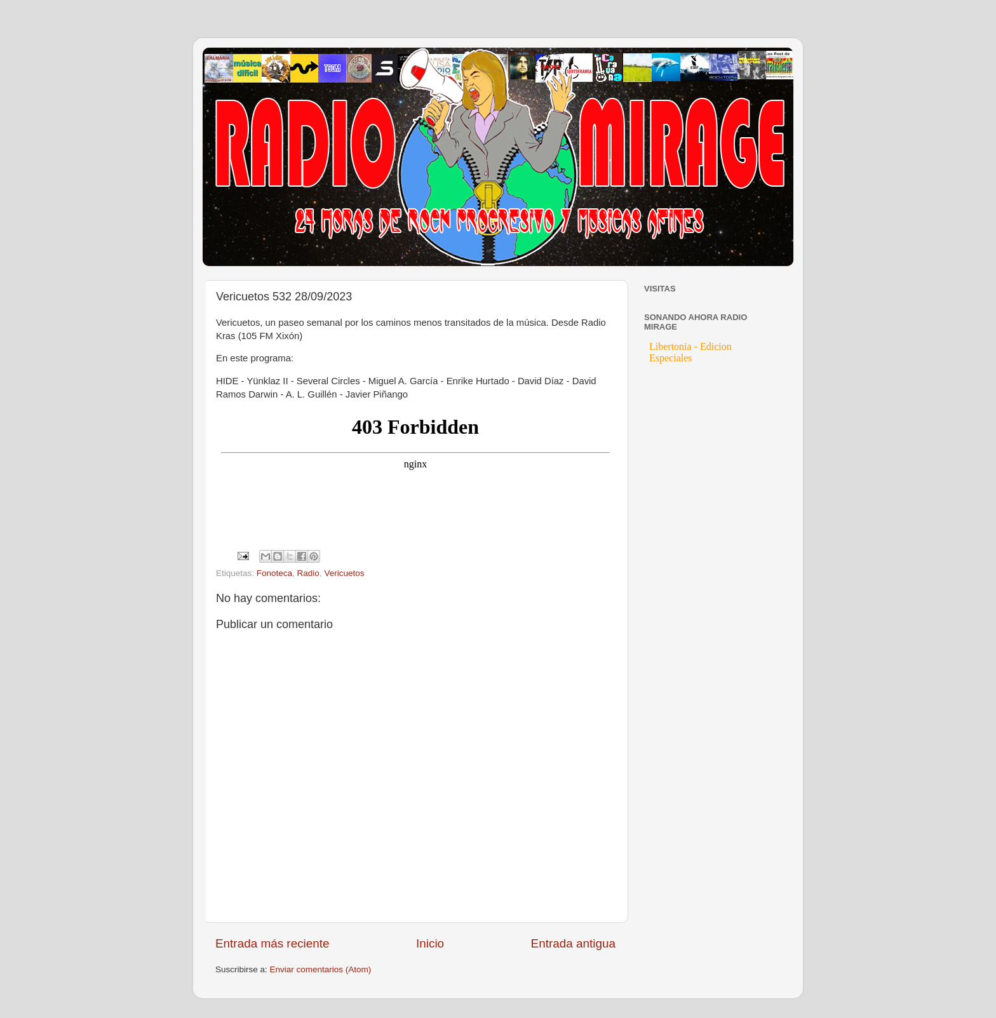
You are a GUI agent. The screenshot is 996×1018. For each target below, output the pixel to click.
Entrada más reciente (272, 943)
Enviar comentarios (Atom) (321, 969)
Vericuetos (344, 573)
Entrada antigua (573, 943)
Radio (308, 573)
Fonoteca (274, 573)
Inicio (430, 943)
